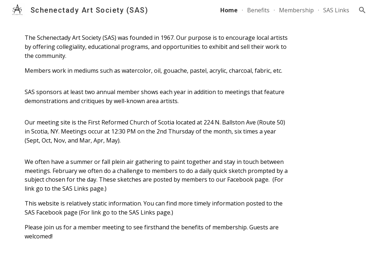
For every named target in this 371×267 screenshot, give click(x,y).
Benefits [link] (258, 10)
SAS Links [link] (336, 10)
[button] (362, 10)
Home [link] (229, 10)
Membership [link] (296, 10)
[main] (157, 137)
